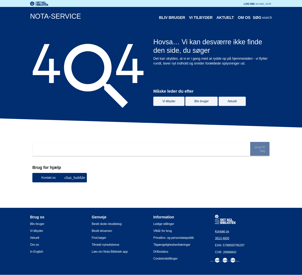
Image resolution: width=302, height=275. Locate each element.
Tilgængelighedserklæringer (171, 244)
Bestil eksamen (102, 230)
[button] (59, 177)
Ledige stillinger (163, 224)
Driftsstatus (160, 251)
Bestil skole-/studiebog (107, 224)
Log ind (257, 3)
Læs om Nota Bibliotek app (110, 251)
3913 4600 (222, 238)
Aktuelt (225, 17)
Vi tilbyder (200, 17)
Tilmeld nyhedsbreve (105, 244)
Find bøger (99, 237)
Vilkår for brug (162, 230)
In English (36, 251)
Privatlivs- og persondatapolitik (173, 237)
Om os (244, 17)
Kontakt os (222, 231)
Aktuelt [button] (232, 101)
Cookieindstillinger (165, 258)
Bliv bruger (172, 17)
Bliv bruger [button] (201, 101)
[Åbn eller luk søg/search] (262, 18)
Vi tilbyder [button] (168, 101)
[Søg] (259, 149)
